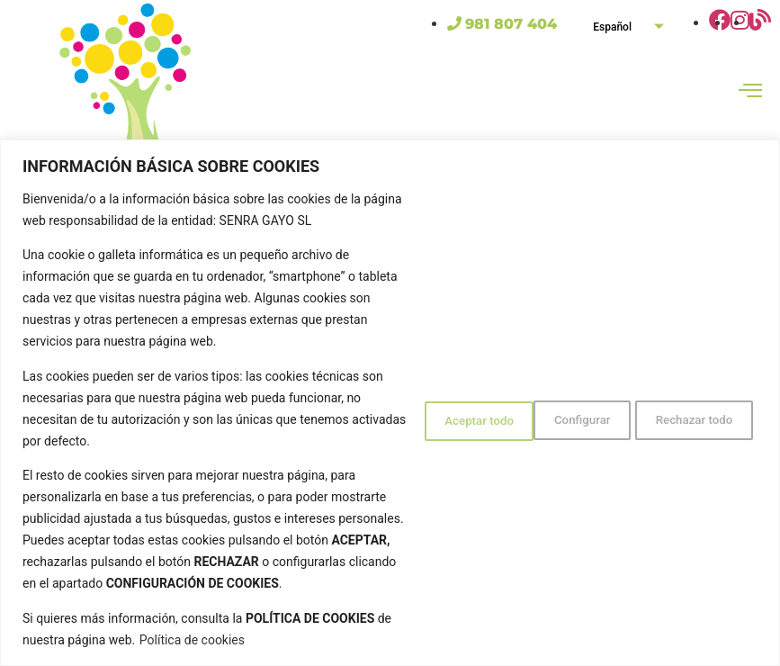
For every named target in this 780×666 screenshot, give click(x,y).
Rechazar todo (558, 398)
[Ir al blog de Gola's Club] (760, 23)
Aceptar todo (695, 398)
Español (635, 26)
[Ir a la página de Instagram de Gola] (740, 23)
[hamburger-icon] (751, 92)
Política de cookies (264, 640)
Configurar (429, 398)
